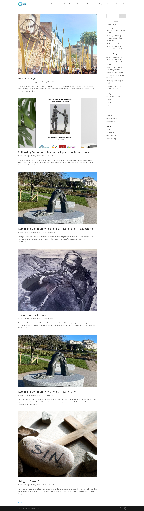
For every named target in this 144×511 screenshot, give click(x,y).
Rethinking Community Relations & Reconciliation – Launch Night (57, 228)
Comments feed (111, 135)
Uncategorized (111, 121)
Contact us (117, 4)
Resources (90, 4)
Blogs (101, 4)
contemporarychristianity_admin (30, 82)
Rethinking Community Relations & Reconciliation (47, 391)
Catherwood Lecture (113, 97)
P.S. (53, 82)
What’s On (67, 4)
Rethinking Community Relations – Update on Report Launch (54, 152)
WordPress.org (111, 139)
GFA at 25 (109, 103)
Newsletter (110, 109)
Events (108, 100)
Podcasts (109, 115)
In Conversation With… (113, 106)
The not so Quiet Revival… (33, 315)
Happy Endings (27, 78)
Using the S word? (28, 481)
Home (53, 4)
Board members (79, 4)
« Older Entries (22, 502)
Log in (108, 129)
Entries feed (110, 132)
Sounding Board (111, 118)
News (59, 4)
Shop (109, 4)
